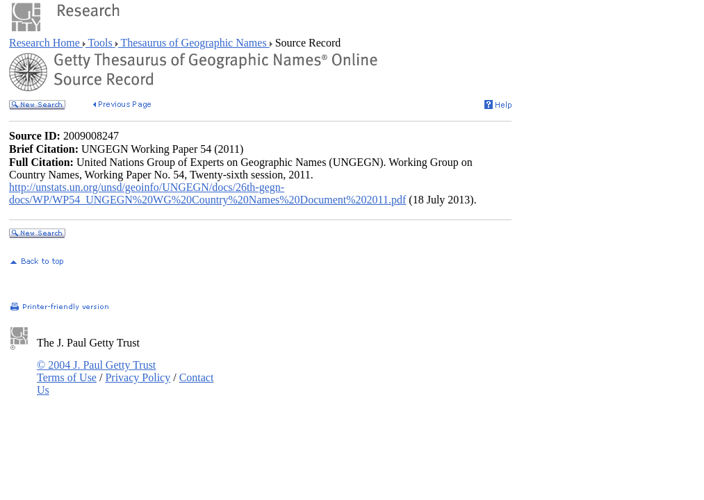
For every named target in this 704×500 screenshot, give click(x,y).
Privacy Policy (137, 377)
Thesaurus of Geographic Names (194, 43)
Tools (100, 43)
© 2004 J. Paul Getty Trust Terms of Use (96, 371)
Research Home (46, 43)
